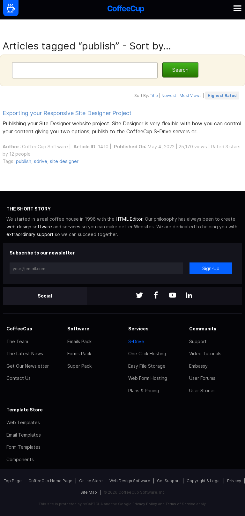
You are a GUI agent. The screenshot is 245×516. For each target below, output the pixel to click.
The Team (17, 341)
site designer (64, 161)
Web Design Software (129, 480)
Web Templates (23, 422)
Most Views (191, 95)
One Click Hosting (147, 353)
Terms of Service (180, 504)
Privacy (234, 480)
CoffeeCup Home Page (50, 480)
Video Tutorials (205, 353)
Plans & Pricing (143, 390)
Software (78, 328)
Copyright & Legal (203, 480)
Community (202, 328)
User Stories (202, 390)
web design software (29, 226)
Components (20, 459)
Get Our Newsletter (27, 366)
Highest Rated (222, 95)
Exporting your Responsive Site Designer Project (67, 113)
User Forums (202, 378)
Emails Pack (79, 341)
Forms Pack (79, 353)
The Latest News (24, 353)
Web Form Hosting (147, 378)
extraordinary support (30, 234)
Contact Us (18, 378)
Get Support (168, 480)
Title (154, 95)
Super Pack (79, 366)
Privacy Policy (144, 504)
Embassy (198, 366)
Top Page (13, 480)
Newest (168, 95)
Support (198, 341)
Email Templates (23, 435)
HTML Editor (129, 219)
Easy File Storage (147, 366)
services (71, 226)
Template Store (24, 409)
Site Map (88, 492)
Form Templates (23, 447)
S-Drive (136, 341)
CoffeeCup (19, 328)
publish (23, 161)
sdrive (40, 161)
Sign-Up (210, 268)
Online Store (91, 480)
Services (138, 328)
